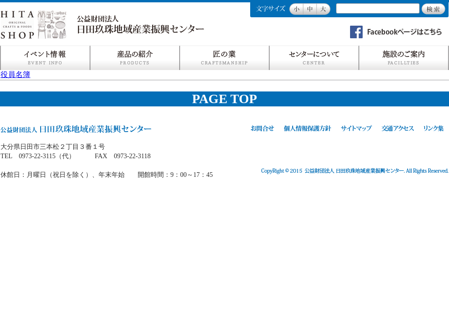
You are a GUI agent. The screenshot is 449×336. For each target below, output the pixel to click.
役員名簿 (15, 74)
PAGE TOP (224, 98)
